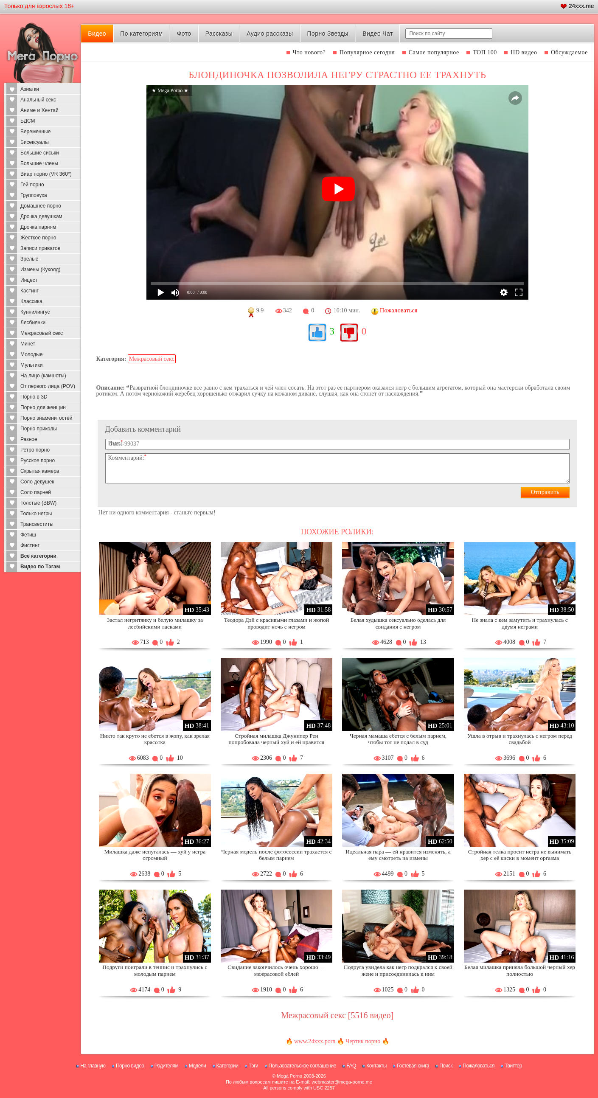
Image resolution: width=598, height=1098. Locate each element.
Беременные (35, 132)
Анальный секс (38, 100)
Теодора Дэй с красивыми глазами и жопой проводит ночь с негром (276, 623)
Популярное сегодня (367, 52)
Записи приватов (40, 248)
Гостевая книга (413, 1066)
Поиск (445, 1066)
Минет (27, 344)
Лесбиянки (32, 323)
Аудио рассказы (270, 33)
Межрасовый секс (41, 333)
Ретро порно (35, 450)
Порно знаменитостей (46, 418)
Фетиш (28, 535)
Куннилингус (35, 312)
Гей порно (32, 185)
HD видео (524, 52)
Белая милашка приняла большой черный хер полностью (519, 970)
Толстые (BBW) (38, 503)
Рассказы (219, 33)
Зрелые (29, 259)
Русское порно (37, 460)
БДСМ (27, 121)
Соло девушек (37, 482)
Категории (227, 1066)
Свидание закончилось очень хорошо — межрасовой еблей (276, 970)
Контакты (376, 1066)
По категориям (141, 33)
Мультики (31, 365)
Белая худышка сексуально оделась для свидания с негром (398, 623)
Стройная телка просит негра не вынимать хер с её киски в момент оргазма (520, 855)
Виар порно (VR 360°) (46, 174)
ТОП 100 (485, 52)
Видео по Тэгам (40, 567)
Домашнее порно (40, 206)
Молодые (31, 354)
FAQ (351, 1066)
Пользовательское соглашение (302, 1066)
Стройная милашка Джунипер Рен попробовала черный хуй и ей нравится (277, 739)
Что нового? (309, 52)
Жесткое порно (38, 238)
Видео (97, 33)
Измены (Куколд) (40, 269)
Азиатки (29, 89)
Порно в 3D (34, 397)
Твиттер (513, 1066)
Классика (31, 301)
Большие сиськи (39, 153)
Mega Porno (289, 1075)
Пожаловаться (478, 1066)
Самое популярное (434, 52)
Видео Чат (377, 33)
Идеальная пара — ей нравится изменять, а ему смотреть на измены (398, 855)
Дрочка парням (38, 227)
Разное (28, 439)
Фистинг (29, 545)
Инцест (28, 280)
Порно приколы (38, 429)
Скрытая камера (39, 471)
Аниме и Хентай (39, 110)
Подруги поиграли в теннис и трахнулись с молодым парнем (154, 970)
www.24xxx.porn (314, 1041)
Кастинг (29, 291)
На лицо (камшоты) (43, 376)
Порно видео (130, 1066)
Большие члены (39, 163)
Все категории (38, 556)
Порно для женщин (43, 407)
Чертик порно (362, 1041)
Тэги (253, 1066)
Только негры (36, 514)
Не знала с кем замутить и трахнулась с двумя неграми (519, 623)
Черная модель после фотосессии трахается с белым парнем (276, 855)
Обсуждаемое (569, 52)
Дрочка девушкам (41, 216)
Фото (184, 33)
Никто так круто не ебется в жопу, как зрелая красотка (155, 739)
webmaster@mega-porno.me (342, 1081)
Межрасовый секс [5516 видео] (337, 1015)
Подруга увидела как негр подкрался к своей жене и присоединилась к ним (398, 970)
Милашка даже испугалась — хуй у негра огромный (155, 855)
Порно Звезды (327, 33)
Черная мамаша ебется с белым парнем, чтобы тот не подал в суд (398, 739)
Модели (197, 1066)
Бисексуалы (34, 142)
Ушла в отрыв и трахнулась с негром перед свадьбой (519, 739)
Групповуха (33, 195)
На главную (92, 1066)
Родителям (166, 1066)
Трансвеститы (36, 524)
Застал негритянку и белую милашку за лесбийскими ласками (155, 623)
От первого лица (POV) (47, 386)
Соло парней (35, 492)
